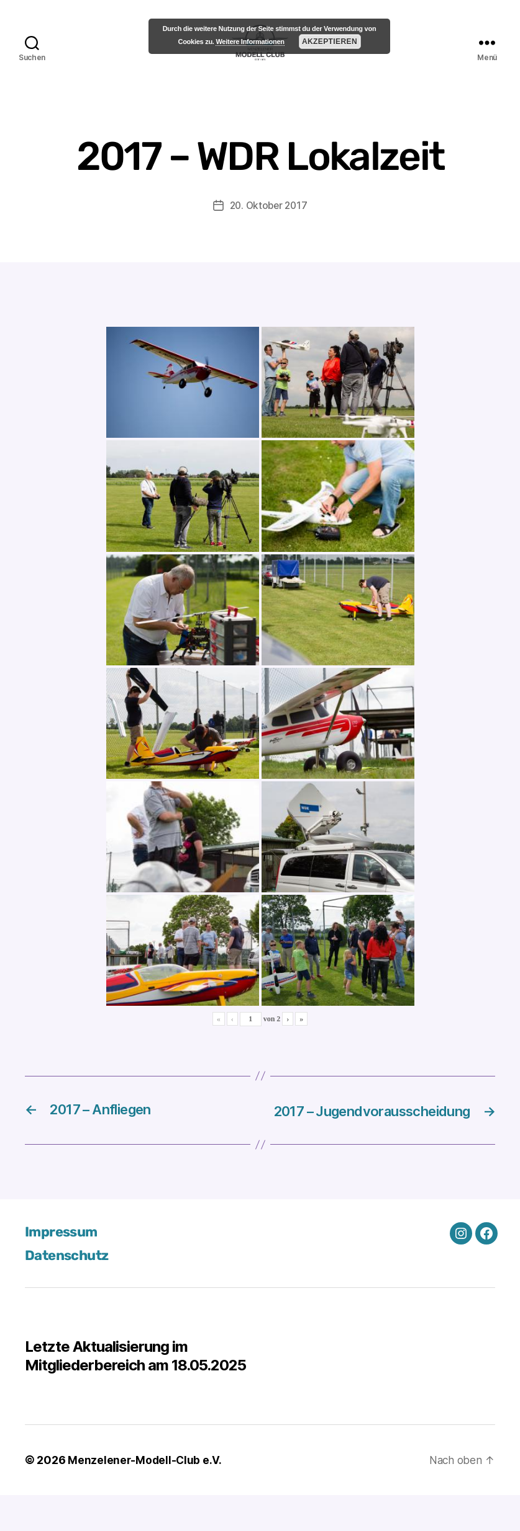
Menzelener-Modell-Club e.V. (146, 1495)
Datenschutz (70, 1291)
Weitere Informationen (250, 41)
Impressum (64, 1267)
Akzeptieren (329, 41)
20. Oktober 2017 (268, 224)
